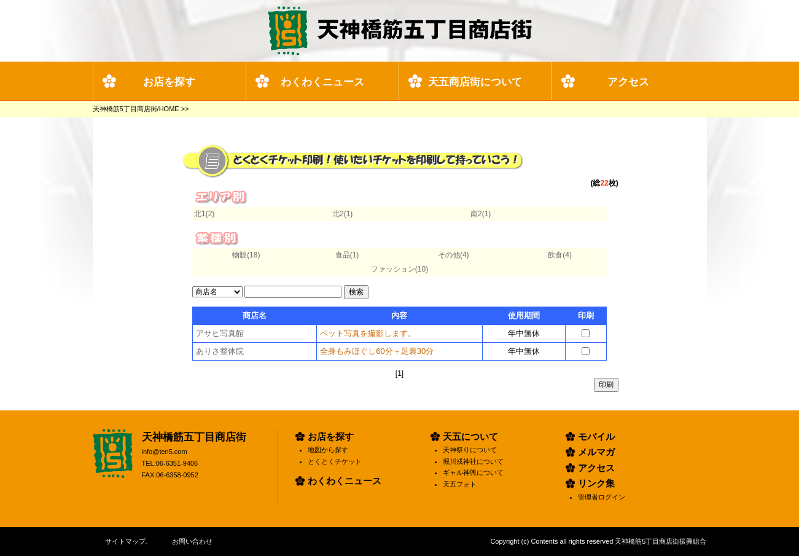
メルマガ (596, 452)
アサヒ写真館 (220, 333)
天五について (470, 436)
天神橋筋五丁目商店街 (194, 437)
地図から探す (328, 449)
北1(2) (204, 213)
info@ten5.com (164, 451)
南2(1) (480, 213)
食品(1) (347, 255)
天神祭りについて (470, 449)
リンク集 (596, 483)
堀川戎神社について (473, 461)
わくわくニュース (322, 82)
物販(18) (246, 255)
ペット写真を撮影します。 (368, 333)
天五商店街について (475, 82)
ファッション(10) (399, 269)
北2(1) (342, 213)
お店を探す (169, 82)
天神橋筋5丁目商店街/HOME (136, 108)
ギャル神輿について (473, 472)
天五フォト (460, 484)
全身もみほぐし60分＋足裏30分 (377, 351)
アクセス (628, 82)
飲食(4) (560, 255)
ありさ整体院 (220, 351)
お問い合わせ (192, 541)
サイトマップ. (126, 541)
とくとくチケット (335, 461)
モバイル (596, 436)
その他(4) (453, 255)
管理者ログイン (601, 497)
